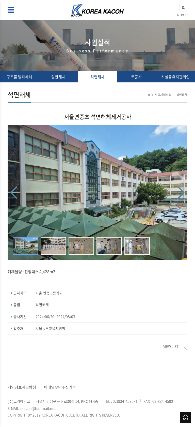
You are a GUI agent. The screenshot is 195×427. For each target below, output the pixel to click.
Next (181, 192)
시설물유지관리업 (175, 77)
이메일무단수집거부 (60, 387)
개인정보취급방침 (22, 387)
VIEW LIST (170, 347)
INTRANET (183, 10)
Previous (13, 192)
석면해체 (97, 77)
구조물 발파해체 (19, 77)
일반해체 (58, 77)
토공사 (136, 77)
